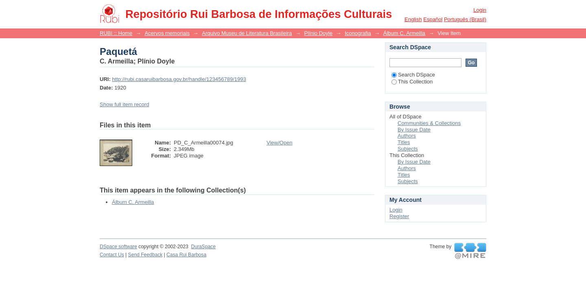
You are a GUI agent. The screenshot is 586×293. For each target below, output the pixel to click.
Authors (407, 136)
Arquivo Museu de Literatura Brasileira (247, 33)
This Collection (412, 82)
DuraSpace (203, 246)
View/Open (279, 143)
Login (479, 10)
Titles (404, 142)
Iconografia (358, 33)
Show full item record (124, 104)
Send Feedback (145, 255)
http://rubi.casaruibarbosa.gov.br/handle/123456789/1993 (179, 79)
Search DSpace (413, 75)
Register (399, 216)
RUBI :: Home (116, 33)
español (432, 19)
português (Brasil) (465, 19)
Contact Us (112, 255)
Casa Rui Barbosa (186, 255)
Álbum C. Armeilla (404, 33)
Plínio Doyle (318, 33)
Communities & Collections (429, 123)
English (413, 19)
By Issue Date (414, 130)
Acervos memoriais (167, 33)
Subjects (408, 149)
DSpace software (118, 246)
